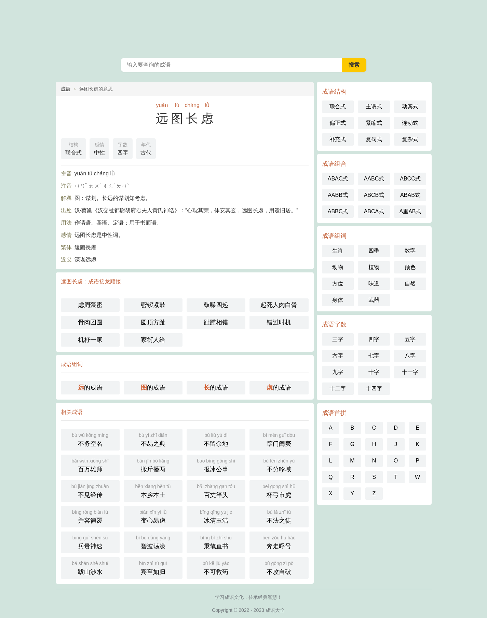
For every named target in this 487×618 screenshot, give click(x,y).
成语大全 (244, 27)
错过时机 (279, 322)
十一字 (410, 372)
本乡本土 (153, 490)
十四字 (374, 388)
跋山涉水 (90, 567)
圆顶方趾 (153, 322)
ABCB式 (374, 195)
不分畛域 (279, 465)
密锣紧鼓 (153, 304)
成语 (65, 88)
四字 (122, 148)
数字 (410, 251)
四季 (373, 251)
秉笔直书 (216, 542)
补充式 (337, 139)
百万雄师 (90, 465)
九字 (337, 372)
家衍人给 (153, 339)
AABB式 (338, 195)
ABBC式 (338, 211)
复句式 (374, 139)
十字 (373, 372)
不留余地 (216, 439)
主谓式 (374, 106)
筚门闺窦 (279, 439)
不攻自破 (279, 567)
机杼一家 (90, 339)
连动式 (410, 123)
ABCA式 (374, 211)
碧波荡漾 (153, 542)
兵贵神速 (90, 542)
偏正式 (337, 123)
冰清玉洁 (216, 516)
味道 (373, 283)
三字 (337, 339)
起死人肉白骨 (278, 304)
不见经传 (90, 490)
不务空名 (90, 439)
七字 (373, 356)
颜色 (410, 267)
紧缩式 (374, 123)
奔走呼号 (279, 542)
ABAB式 (410, 195)
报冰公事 (216, 465)
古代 (145, 148)
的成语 (90, 387)
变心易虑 (153, 516)
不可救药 (216, 567)
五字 (410, 339)
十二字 (337, 388)
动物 (337, 267)
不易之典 (153, 439)
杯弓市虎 (279, 490)
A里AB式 (410, 211)
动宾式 (410, 106)
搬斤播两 (153, 465)
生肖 (337, 251)
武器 (373, 300)
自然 (410, 283)
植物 (373, 267)
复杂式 (410, 139)
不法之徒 (279, 516)
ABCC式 (410, 179)
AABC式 (374, 179)
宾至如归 (153, 567)
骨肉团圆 (90, 322)
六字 (337, 356)
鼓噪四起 (216, 304)
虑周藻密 (90, 304)
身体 (337, 300)
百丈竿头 (216, 490)
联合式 (73, 148)
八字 (410, 356)
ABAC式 (338, 179)
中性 (99, 148)
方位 (337, 283)
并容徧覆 (90, 516)
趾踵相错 (216, 322)
